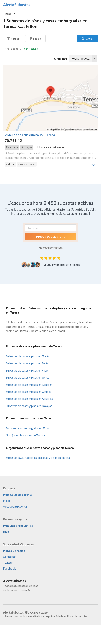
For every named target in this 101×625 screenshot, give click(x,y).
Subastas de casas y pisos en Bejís (27, 363)
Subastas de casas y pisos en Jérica (27, 377)
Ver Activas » (32, 48)
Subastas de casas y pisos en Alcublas (29, 398)
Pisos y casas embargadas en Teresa (28, 428)
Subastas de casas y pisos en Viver (27, 370)
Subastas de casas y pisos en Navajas (29, 406)
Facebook (9, 568)
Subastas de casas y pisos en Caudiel (28, 391)
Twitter (8, 562)
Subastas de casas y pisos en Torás (27, 356)
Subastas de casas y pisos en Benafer (29, 384)
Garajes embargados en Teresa (25, 435)
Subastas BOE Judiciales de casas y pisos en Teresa (38, 457)
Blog (6, 531)
